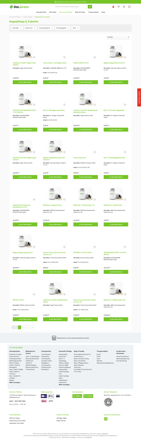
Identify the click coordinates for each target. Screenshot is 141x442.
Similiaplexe (45, 363)
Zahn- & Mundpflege (32, 356)
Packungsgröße (62, 28)
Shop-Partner (61, 421)
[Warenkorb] (129, 6)
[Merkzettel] (118, 6)
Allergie (11, 380)
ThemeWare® (88, 437)
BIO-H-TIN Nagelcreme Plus (54, 110)
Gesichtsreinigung (64, 367)
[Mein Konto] (124, 6)
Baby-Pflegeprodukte (81, 363)
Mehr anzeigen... (15, 382)
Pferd (98, 356)
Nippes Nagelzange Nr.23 (23, 252)
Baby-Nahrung (79, 365)
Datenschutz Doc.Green (17, 421)
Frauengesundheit (15, 359)
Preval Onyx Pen (79, 158)
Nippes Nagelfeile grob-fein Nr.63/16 (54, 159)
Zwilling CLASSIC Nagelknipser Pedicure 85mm (85, 111)
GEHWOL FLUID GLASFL (82, 252)
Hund (98, 359)
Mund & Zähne (14, 363)
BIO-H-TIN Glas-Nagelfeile (114, 110)
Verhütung (77, 367)
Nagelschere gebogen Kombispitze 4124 (21, 206)
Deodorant (62, 356)
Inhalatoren (29, 361)
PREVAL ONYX (18, 300)
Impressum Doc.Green (16, 423)
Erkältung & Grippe (15, 354)
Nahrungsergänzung (122, 359)
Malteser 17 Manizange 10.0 (114, 300)
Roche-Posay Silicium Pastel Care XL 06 (54, 253)
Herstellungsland (46, 28)
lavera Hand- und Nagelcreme (54, 63)
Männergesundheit (15, 361)
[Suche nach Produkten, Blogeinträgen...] (67, 6)
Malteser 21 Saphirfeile (113, 205)
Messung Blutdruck (32, 367)
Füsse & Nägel (63, 365)
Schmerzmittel (14, 356)
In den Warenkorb (25, 82)
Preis (76, 28)
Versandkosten (65, 433)
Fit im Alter (77, 372)
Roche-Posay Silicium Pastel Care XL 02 (84, 301)
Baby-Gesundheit (80, 361)
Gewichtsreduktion (122, 356)
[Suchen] (90, 6)
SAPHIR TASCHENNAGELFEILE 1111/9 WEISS (24, 111)
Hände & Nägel (64, 363)
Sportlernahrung (121, 361)
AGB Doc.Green (14, 418)
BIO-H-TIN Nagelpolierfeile (114, 158)
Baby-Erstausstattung (81, 359)
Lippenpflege (63, 369)
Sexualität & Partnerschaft (83, 369)
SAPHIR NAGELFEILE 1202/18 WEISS (115, 253)
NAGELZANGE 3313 (80, 63)
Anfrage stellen (62, 418)
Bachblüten (45, 369)
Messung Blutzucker (32, 359)
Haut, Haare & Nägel (16, 369)
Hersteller (17, 28)
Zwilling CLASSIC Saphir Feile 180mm (24, 64)
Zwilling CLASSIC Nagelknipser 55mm (55, 301)
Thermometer (30, 369)
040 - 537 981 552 (17, 401)
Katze (99, 354)
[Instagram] (106, 419)
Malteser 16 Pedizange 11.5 (84, 205)
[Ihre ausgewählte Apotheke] (113, 6)
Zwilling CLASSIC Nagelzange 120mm (24, 159)
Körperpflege (63, 354)
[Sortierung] (118, 37)
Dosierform (30, 28)
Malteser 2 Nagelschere (52, 205)
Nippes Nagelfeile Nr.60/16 (114, 63)
